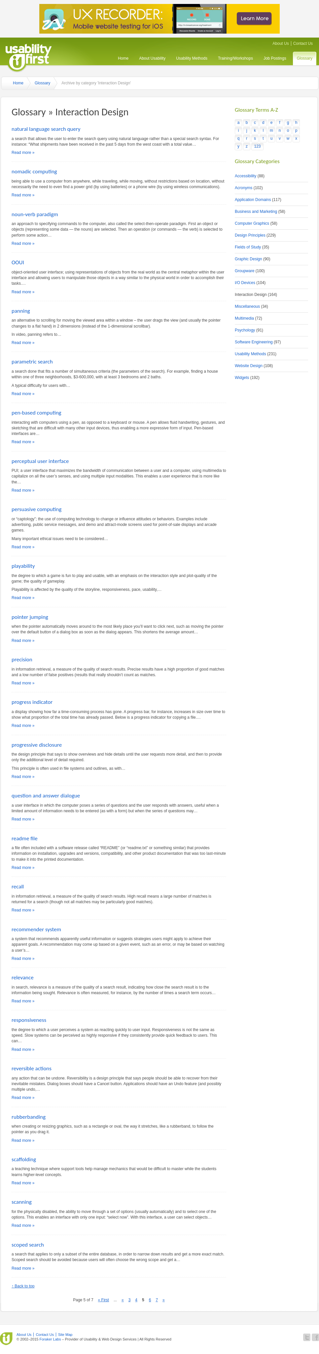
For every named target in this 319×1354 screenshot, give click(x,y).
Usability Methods (191, 58)
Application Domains (253, 199)
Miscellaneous (247, 306)
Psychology (245, 330)
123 (257, 146)
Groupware (244, 271)
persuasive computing (36, 509)
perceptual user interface (40, 461)
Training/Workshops (235, 58)
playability (23, 565)
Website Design (249, 365)
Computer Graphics (252, 223)
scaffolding (24, 1159)
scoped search (28, 1244)
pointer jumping (30, 617)
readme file (25, 838)
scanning (22, 1201)
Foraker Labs (50, 1339)
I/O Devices (245, 282)
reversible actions (32, 1068)
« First (103, 1300)
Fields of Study (248, 247)
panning (21, 310)
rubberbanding (29, 1116)
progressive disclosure (37, 744)
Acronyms (243, 188)
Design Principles (250, 235)
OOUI (18, 262)
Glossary (304, 58)
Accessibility (245, 176)
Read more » (23, 152)
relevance (23, 977)
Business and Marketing (256, 211)
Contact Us (303, 43)
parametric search (32, 361)
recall (18, 886)
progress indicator (32, 702)
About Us (280, 43)
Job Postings (275, 58)
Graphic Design (248, 259)
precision (22, 659)
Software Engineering (254, 342)
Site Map (65, 1335)
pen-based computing (36, 412)
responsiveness (29, 1020)
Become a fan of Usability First (315, 1337)
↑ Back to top (23, 1286)
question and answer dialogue (46, 795)
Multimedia (244, 318)
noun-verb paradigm (35, 214)
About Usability (152, 58)
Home (123, 58)
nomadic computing (34, 171)
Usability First (29, 57)
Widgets (242, 377)
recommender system (36, 929)
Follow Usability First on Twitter (306, 1337)
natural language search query (46, 129)
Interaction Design (251, 294)
